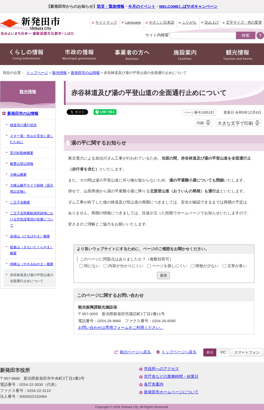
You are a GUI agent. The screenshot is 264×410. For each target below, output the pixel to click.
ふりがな (189, 22)
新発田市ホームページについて (171, 392)
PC (223, 352)
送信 (163, 275)
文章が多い (237, 266)
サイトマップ (106, 22)
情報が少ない (207, 266)
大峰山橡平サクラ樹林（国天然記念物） (31, 188)
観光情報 (59, 73)
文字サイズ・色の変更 (244, 22)
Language (133, 22)
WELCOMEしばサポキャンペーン (188, 6)
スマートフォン (247, 352)
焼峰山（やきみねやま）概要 (31, 264)
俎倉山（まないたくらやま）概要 (31, 250)
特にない (92, 266)
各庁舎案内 (153, 384)
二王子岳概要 (20, 202)
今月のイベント (141, 6)
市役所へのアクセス (161, 369)
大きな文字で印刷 (235, 123)
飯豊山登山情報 (21, 164)
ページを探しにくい (169, 266)
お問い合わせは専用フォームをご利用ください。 (121, 327)
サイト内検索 (157, 35)
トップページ (37, 73)
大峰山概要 (18, 175)
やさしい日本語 (161, 22)
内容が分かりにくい (125, 266)
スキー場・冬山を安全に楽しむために (31, 139)
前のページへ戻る (135, 352)
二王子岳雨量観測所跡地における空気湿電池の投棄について (31, 219)
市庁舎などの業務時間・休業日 (171, 376)
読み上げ (212, 22)
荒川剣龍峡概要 (21, 153)
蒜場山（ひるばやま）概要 (30, 236)
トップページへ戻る (178, 352)
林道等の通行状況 (23, 125)
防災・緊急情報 (110, 6)
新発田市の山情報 (85, 73)
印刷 (200, 123)
